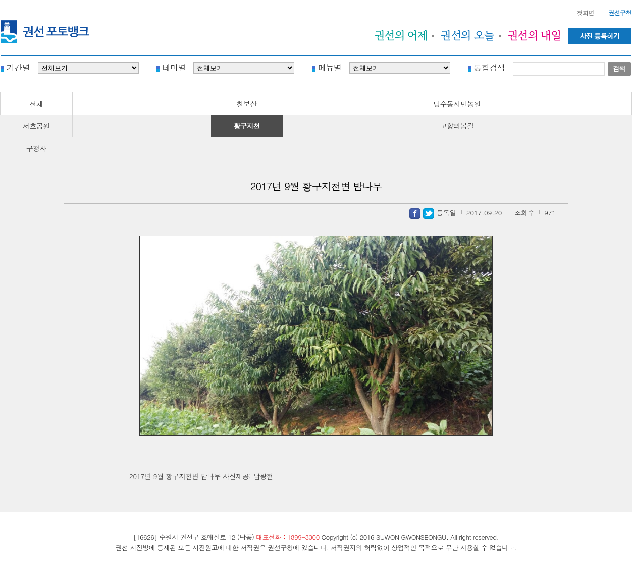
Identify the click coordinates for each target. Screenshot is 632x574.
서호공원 (36, 126)
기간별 (18, 67)
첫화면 (586, 12)
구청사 (36, 148)
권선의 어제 (401, 35)
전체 (36, 104)
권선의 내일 (534, 35)
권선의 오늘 (468, 35)
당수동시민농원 (457, 104)
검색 (619, 68)
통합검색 (489, 67)
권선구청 (619, 12)
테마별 (174, 67)
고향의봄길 (457, 126)
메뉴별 (330, 67)
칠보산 (246, 104)
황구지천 (247, 126)
